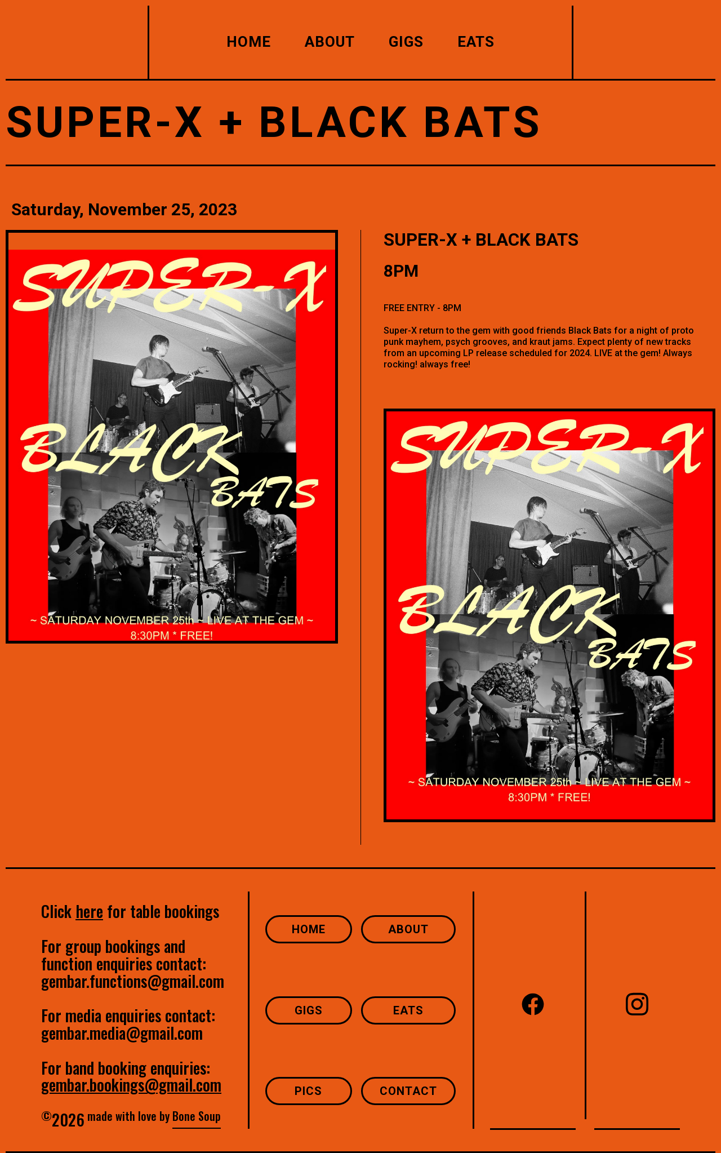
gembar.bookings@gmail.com (131, 1084)
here (89, 911)
